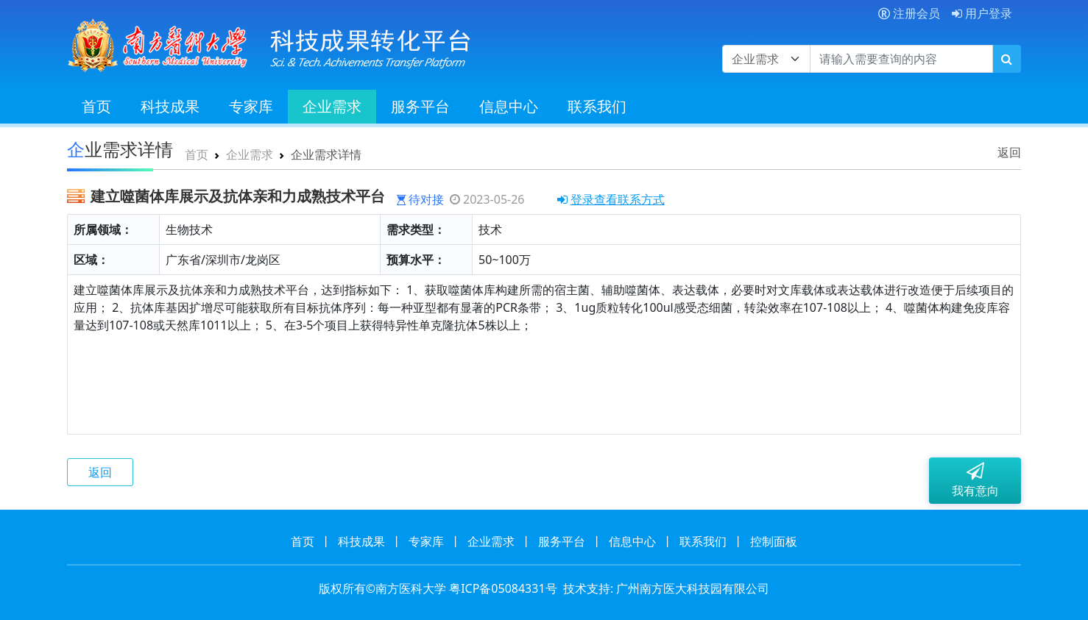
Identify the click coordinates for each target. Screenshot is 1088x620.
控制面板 (773, 541)
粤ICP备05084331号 (503, 588)
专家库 (251, 106)
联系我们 (597, 106)
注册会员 (909, 13)
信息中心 (508, 106)
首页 (96, 106)
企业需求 (332, 106)
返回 (1009, 152)
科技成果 (170, 106)
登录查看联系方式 (611, 199)
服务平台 (420, 106)
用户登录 (982, 13)
